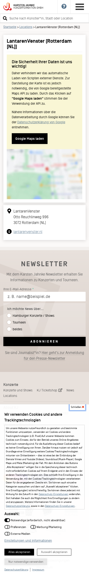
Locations (25, 27)
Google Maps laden (29, 138)
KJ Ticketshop (49, 390)
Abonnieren (44, 341)
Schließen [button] (77, 407)
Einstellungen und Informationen (28, 540)
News (70, 390)
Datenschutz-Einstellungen (53, 494)
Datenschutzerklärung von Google (41, 122)
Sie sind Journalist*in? (44, 356)
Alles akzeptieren (19, 552)
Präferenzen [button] (15, 526)
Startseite (9, 27)
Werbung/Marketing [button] (46, 526)
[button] (4, 18)
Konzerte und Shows (18, 390)
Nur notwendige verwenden (25, 561)
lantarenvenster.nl (27, 232)
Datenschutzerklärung (18, 506)
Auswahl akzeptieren (54, 552)
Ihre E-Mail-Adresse (17, 289)
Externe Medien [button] (17, 533)
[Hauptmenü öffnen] (80, 7)
